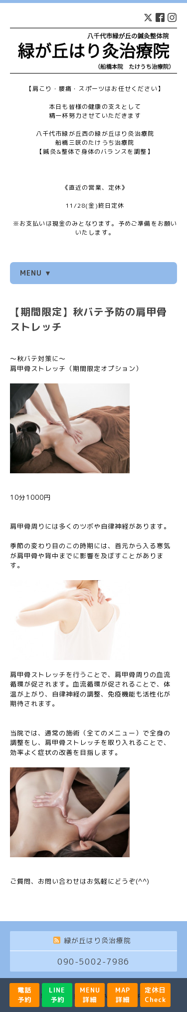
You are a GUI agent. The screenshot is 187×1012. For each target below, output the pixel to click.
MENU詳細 (90, 995)
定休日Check (155, 995)
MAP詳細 (122, 995)
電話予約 (24, 995)
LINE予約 (57, 995)
